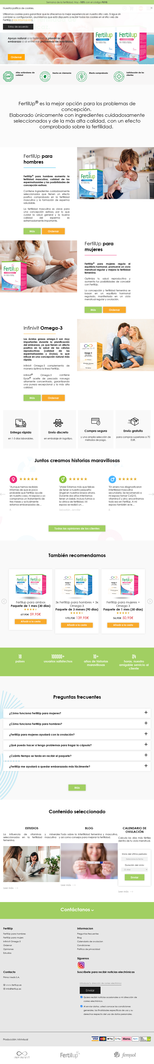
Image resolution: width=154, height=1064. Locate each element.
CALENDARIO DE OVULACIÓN (134, 830)
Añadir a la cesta (31, 621)
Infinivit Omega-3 (12, 941)
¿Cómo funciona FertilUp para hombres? (35, 724)
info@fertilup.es (13, 989)
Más (32, 231)
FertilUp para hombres (14, 934)
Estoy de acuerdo (18, 26)
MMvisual (22, 1039)
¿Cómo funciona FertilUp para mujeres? (35, 713)
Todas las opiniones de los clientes (77, 528)
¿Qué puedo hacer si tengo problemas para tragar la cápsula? (50, 745)
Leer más (8, 888)
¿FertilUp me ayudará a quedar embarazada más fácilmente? (49, 766)
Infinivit (32, 328)
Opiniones (8, 949)
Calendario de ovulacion (90, 941)
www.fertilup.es (13, 985)
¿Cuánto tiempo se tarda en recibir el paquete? (40, 756)
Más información (22, 20)
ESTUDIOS (31, 828)
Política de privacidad (88, 949)
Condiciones (83, 945)
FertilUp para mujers (13, 937)
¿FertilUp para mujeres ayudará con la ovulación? (42, 734)
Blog (79, 937)
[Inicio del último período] (134, 870)
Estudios (7, 953)
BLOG (89, 828)
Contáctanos (77, 909)
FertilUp (38, 159)
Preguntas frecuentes (88, 934)
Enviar (134, 877)
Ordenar (16, 57)
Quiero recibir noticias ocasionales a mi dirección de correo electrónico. (110, 999)
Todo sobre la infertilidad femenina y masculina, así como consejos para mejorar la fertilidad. (89, 836)
